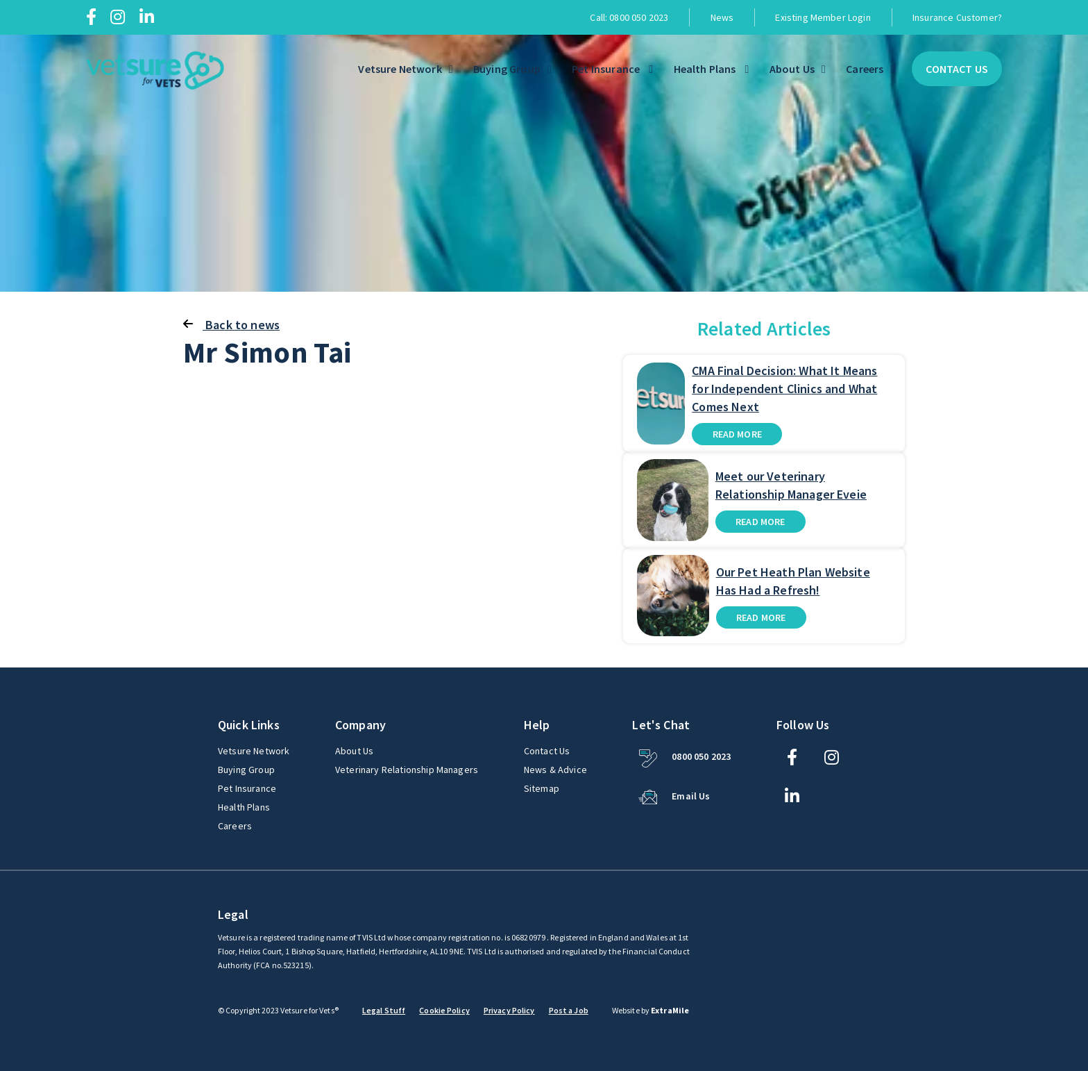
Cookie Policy (444, 1010)
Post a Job (568, 1010)
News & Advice (555, 769)
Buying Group (507, 69)
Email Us (691, 796)
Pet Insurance (607, 69)
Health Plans (706, 69)
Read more (737, 434)
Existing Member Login (822, 17)
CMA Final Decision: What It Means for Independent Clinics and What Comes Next (784, 389)
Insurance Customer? (957, 17)
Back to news (231, 325)
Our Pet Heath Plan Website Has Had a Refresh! (793, 581)
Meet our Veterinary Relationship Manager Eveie (791, 485)
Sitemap (541, 788)
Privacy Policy (509, 1010)
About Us (792, 69)
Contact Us (957, 69)
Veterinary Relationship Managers (406, 769)
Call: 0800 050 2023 (629, 17)
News (722, 17)
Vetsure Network (399, 69)
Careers (864, 69)
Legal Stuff (383, 1010)
